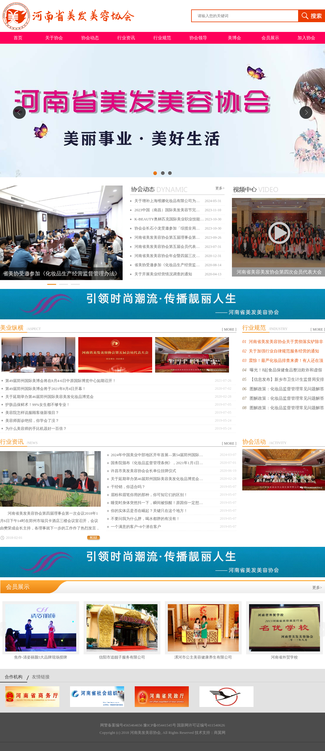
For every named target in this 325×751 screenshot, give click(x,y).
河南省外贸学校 (284, 657)
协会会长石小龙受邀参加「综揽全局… (167, 228)
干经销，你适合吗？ (128, 487)
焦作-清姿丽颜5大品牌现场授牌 (40, 657)
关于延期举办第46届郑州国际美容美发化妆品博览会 (49, 396)
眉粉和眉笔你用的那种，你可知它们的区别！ (149, 494)
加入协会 (306, 37)
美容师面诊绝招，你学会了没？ (32, 420)
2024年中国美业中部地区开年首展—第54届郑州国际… (157, 455)
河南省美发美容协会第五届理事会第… (167, 237)
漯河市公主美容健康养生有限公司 (203, 657)
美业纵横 (12, 327)
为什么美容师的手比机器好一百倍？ (36, 428)
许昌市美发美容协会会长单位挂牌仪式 (143, 471)
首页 (18, 37)
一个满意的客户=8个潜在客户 (136, 526)
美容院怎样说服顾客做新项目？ (32, 412)
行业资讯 (126, 37)
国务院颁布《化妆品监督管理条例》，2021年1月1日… (157, 463)
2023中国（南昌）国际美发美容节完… (167, 210)
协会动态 (90, 37)
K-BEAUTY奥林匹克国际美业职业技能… (169, 219)
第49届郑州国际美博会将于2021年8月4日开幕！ (45, 388)
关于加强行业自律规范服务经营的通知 (284, 351)
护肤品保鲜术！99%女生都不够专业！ (37, 404)
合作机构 (13, 676)
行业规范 (162, 37)
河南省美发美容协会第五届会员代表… (167, 246)
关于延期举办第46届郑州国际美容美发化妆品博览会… (157, 479)
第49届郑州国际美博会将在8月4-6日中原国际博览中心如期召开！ (60, 380)
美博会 (234, 37)
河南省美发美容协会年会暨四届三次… (167, 255)
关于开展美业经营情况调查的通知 (163, 274)
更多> (220, 188)
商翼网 (219, 732)
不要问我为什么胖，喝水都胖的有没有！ (145, 518)
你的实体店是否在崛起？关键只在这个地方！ (149, 510)
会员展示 (270, 37)
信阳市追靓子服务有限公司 (122, 657)
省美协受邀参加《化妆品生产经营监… (167, 265)
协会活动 (254, 441)
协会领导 (198, 37)
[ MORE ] (229, 329)
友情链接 (41, 676)
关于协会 (54, 37)
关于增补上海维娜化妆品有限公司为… (167, 201)
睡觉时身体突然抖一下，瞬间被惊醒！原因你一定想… (157, 502)
